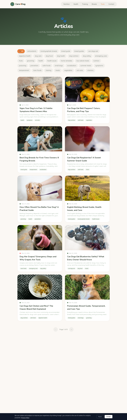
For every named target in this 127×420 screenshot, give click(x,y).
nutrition (96, 61)
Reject (100, 416)
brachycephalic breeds (49, 51)
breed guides (79, 51)
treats (58, 70)
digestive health (25, 56)
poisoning (22, 66)
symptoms (99, 66)
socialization (71, 66)
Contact (111, 4)
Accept (108, 416)
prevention (34, 66)
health (40, 61)
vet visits (80, 70)
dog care (38, 56)
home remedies (66, 61)
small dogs (59, 66)
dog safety (87, 56)
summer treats (85, 66)
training (48, 70)
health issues (52, 61)
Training (85, 4)
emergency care (101, 56)
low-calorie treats (83, 61)
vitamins (90, 70)
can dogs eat (93, 51)
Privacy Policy (25, 418)
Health (76, 4)
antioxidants (31, 51)
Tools (103, 4)
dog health (61, 56)
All (21, 51)
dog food (49, 56)
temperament (24, 70)
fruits (21, 61)
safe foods (46, 66)
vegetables (68, 70)
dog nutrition (73, 56)
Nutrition (67, 4)
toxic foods (37, 70)
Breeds (94, 4)
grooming (30, 61)
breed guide (65, 51)
